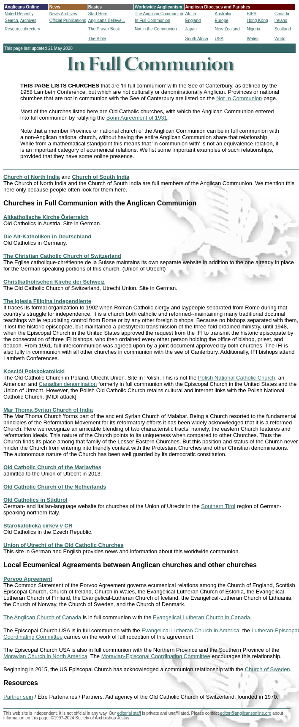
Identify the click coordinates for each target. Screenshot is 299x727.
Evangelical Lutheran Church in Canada (201, 617)
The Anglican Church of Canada (42, 617)
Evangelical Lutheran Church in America (190, 630)
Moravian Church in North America (45, 656)
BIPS (251, 13)
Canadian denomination (68, 384)
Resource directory (22, 29)
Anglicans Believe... (106, 20)
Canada (282, 13)
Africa (190, 13)
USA (219, 38)
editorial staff (129, 713)
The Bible (97, 38)
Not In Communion (239, 98)
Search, (12, 20)
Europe (221, 20)
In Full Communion (152, 20)
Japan (191, 29)
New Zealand (227, 29)
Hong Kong (257, 20)
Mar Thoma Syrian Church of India (48, 410)
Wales (252, 38)
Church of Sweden (267, 669)
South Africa (196, 38)
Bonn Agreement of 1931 (136, 118)
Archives (28, 20)
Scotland (283, 29)
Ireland (281, 20)
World (280, 38)
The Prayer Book (104, 29)
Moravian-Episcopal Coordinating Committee (155, 656)
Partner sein (18, 697)
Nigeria (253, 29)
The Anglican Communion (159, 13)
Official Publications (67, 20)
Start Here (98, 13)
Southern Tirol (218, 506)
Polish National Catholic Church (236, 377)
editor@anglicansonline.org (245, 713)
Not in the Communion (156, 29)
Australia (223, 13)
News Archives (63, 13)
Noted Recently (19, 13)
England (193, 20)
